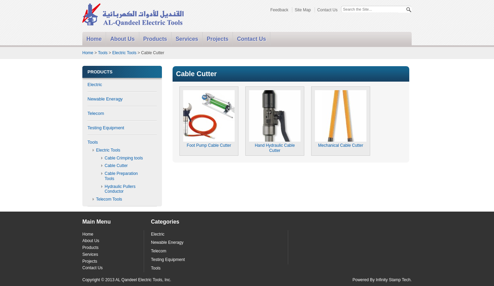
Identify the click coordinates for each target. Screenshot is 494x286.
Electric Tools (124, 52)
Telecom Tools (109, 199)
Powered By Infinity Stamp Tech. (382, 279)
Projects (217, 39)
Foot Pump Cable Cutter (209, 143)
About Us (122, 39)
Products (155, 39)
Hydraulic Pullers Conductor (120, 189)
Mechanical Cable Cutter (340, 143)
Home (94, 39)
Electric (94, 84)
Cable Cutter (116, 165)
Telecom (95, 113)
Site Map (303, 10)
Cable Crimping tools (124, 158)
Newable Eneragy (105, 99)
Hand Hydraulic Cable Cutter (275, 145)
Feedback (279, 10)
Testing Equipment (105, 127)
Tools (102, 52)
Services (187, 39)
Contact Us (327, 10)
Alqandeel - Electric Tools (133, 15)
